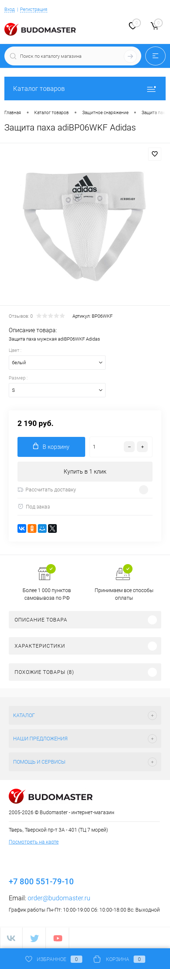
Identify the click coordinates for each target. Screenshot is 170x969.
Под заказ (33, 506)
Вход (9, 9)
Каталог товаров (85, 88)
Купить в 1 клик (85, 471)
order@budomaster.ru (59, 898)
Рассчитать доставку (46, 489)
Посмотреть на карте (34, 842)
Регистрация (33, 9)
